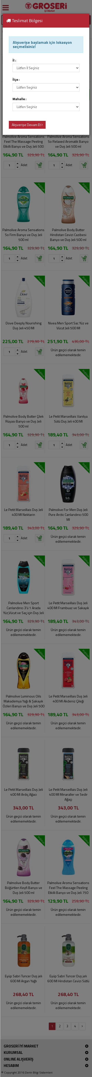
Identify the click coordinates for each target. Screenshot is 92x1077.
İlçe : (16, 79)
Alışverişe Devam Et (27, 124)
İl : (14, 60)
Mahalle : (19, 99)
